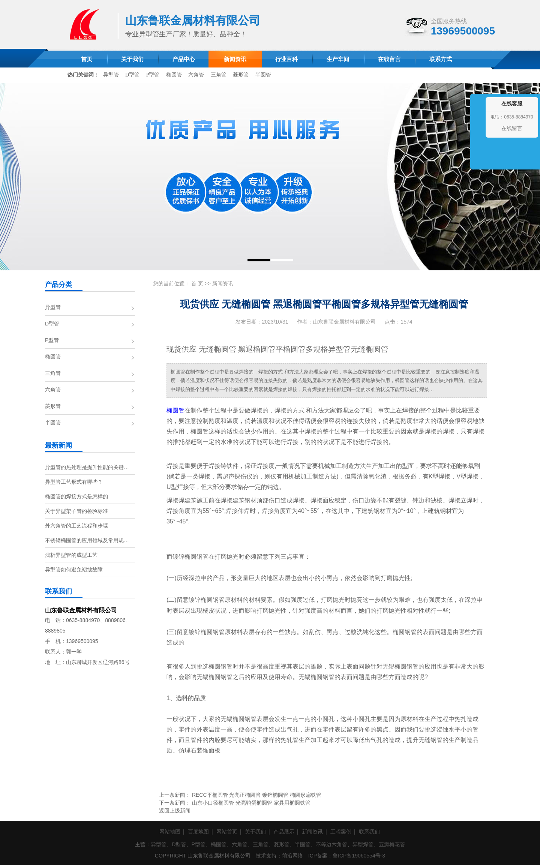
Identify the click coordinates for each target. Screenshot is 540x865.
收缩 (477, 139)
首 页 (197, 283)
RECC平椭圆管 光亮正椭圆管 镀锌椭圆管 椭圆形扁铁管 (256, 795)
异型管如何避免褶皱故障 (74, 570)
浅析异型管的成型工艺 (71, 555)
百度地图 (198, 832)
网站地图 (169, 832)
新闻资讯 (222, 283)
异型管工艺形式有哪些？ (74, 482)
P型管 (153, 75)
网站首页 (226, 832)
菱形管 (241, 75)
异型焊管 (363, 844)
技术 (261, 856)
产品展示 (283, 832)
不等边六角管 (331, 844)
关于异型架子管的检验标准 (76, 511)
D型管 (132, 75)
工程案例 (340, 832)
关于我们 (255, 832)
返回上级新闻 (174, 811)
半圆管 (263, 75)
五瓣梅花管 (392, 844)
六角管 (196, 75)
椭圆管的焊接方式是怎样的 (76, 496)
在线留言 (511, 128)
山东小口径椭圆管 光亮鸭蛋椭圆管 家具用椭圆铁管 (251, 803)
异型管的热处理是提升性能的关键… (87, 467)
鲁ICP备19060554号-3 (359, 856)
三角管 (218, 75)
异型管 (111, 75)
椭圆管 (174, 75)
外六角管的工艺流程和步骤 (76, 526)
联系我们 (369, 832)
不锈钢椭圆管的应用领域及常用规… (87, 540)
